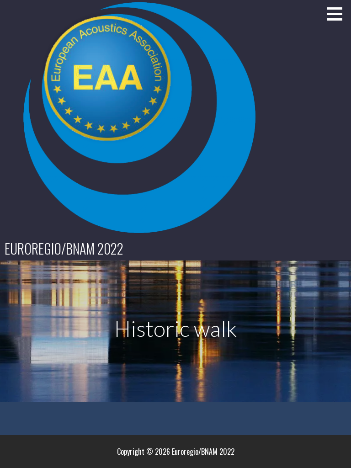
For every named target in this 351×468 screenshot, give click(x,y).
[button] (337, 14)
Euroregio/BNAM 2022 (64, 248)
